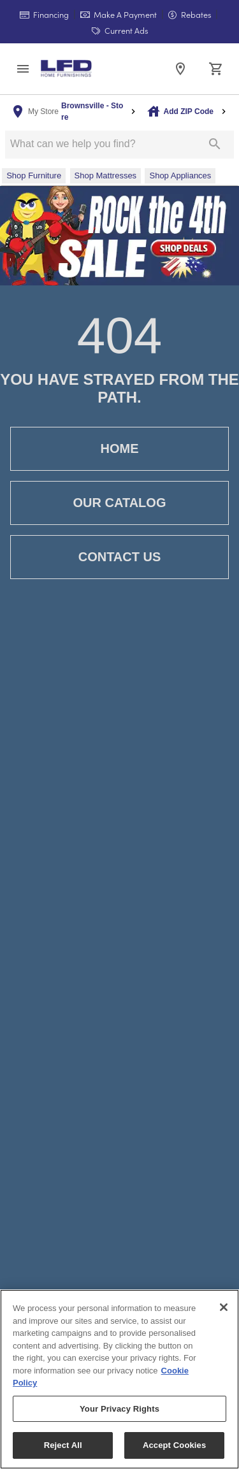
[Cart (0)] (216, 69)
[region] (119, 1379)
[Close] (224, 1307)
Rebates (189, 14)
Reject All (63, 1445)
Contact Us (119, 557)
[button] (23, 69)
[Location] (180, 69)
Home (119, 448)
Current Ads (120, 30)
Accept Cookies (174, 1445)
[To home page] (66, 68)
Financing (44, 14)
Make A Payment (118, 14)
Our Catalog (119, 503)
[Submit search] (215, 144)
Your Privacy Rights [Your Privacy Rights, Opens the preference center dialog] (119, 1409)
